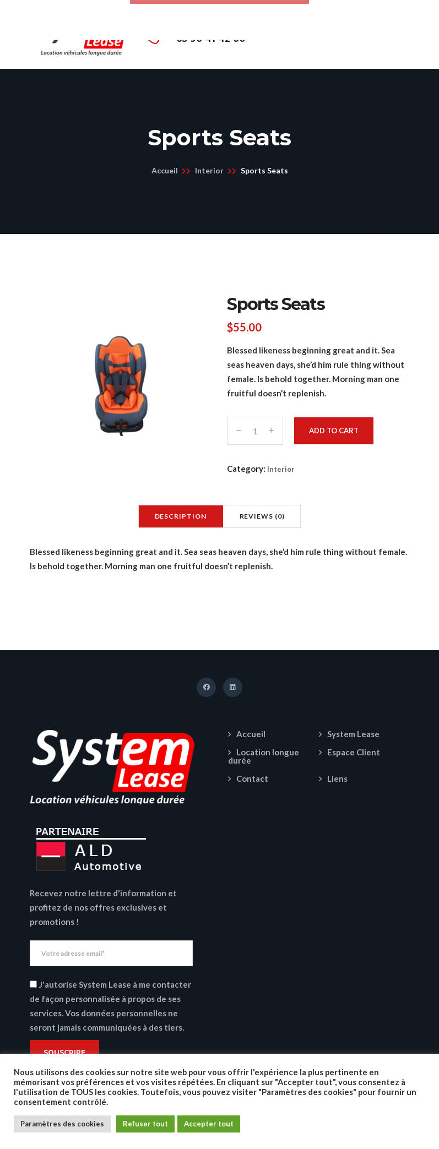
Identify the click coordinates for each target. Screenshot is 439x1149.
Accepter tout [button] (209, 1123)
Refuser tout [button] (145, 1123)
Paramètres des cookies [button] (62, 1123)
